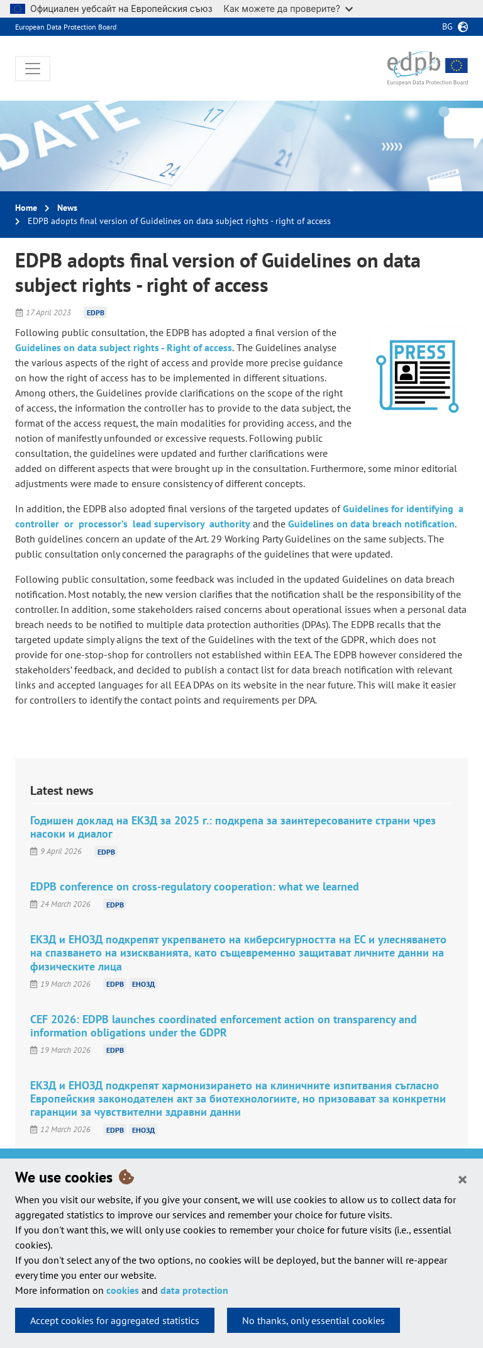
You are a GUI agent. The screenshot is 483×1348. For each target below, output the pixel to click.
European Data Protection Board (65, 26)
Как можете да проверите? (288, 8)
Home (26, 207)
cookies (122, 1290)
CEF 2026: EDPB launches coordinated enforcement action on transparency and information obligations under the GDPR (223, 1026)
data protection (194, 1290)
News (67, 207)
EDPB (95, 312)
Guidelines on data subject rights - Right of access (123, 347)
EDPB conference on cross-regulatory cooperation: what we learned (194, 886)
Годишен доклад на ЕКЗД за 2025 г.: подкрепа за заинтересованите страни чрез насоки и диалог (233, 827)
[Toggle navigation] (32, 68)
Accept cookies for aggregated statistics (114, 1320)
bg (447, 26)
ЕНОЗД (143, 984)
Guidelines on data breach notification (371, 523)
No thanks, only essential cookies (313, 1320)
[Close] (462, 1179)
